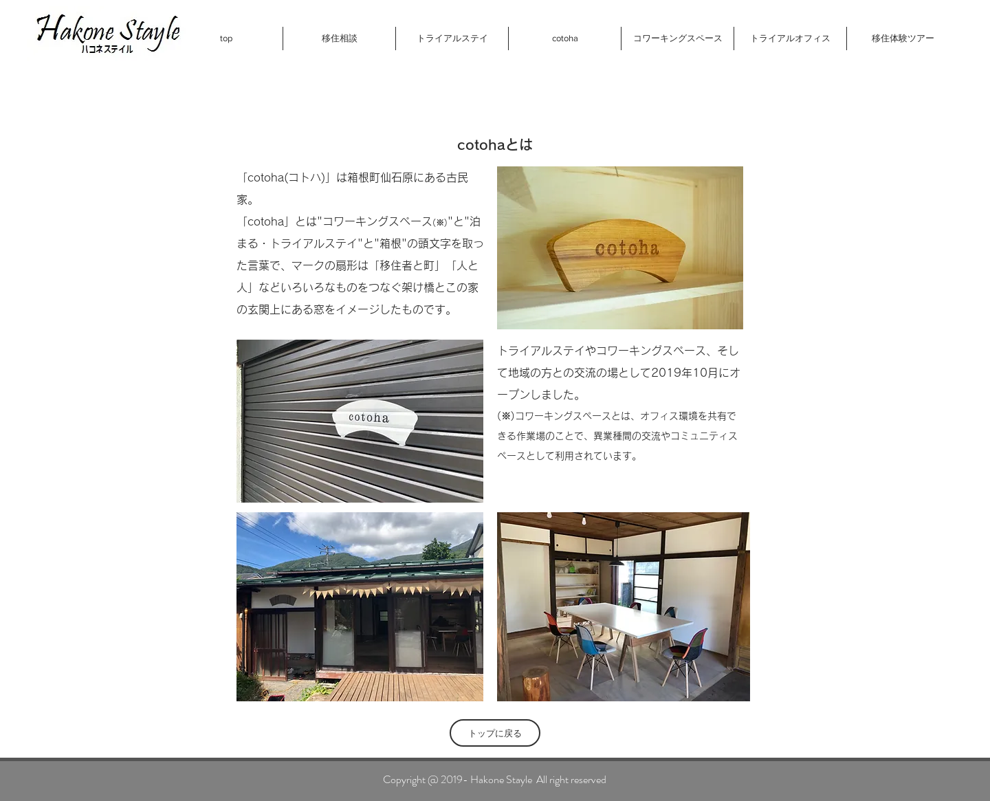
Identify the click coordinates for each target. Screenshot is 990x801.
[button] (339, 38)
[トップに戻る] (495, 733)
